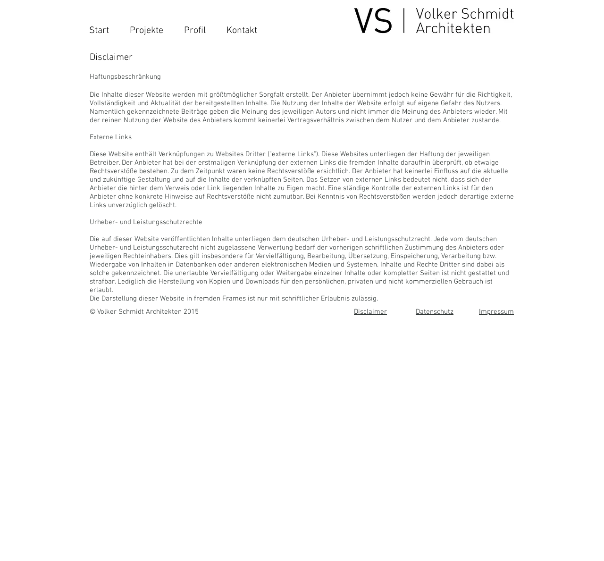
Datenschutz (434, 312)
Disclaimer (370, 312)
